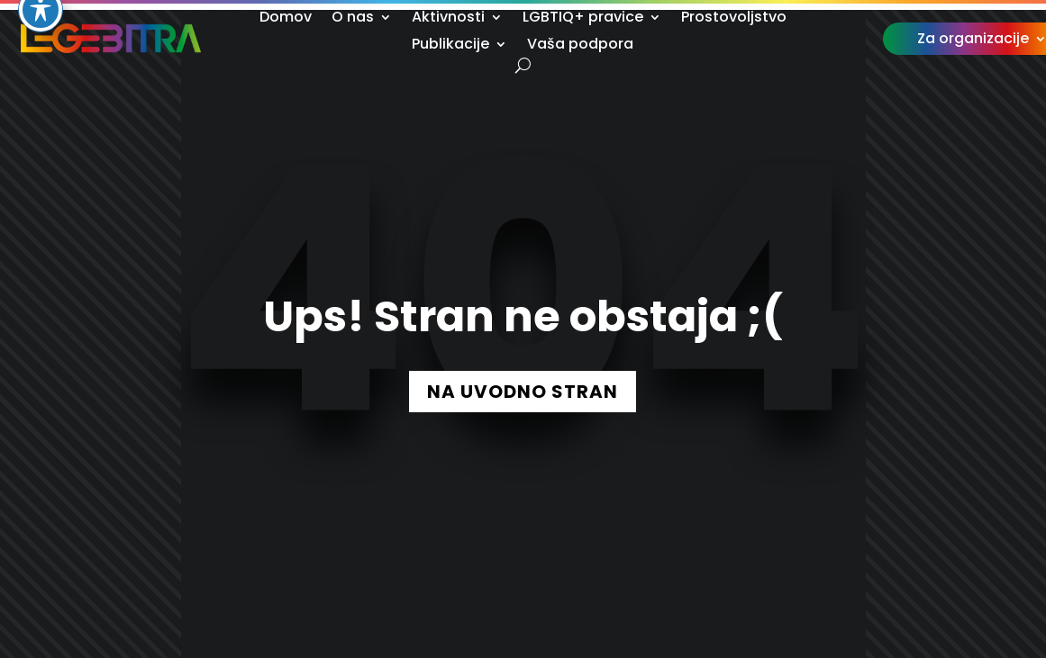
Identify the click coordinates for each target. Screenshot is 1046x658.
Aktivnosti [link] (448, 19)
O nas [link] (353, 19)
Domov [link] (285, 19)
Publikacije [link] (450, 46)
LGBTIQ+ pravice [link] (583, 19)
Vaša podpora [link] (580, 46)
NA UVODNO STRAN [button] (522, 391)
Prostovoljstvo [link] (734, 19)
